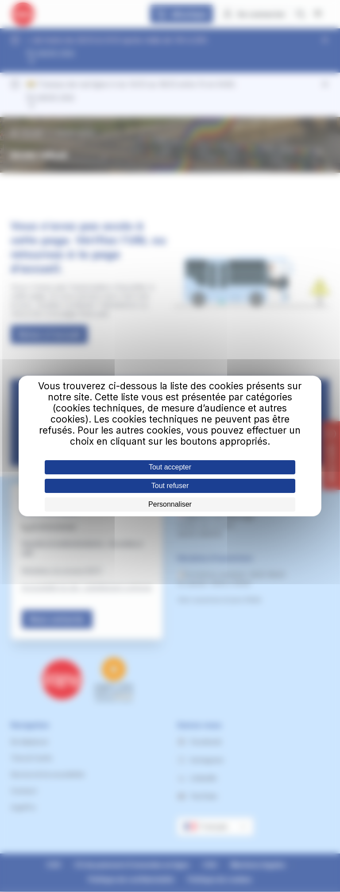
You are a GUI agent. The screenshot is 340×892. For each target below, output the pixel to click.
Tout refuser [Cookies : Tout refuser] (170, 485)
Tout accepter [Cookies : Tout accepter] (170, 467)
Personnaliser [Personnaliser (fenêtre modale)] (170, 504)
